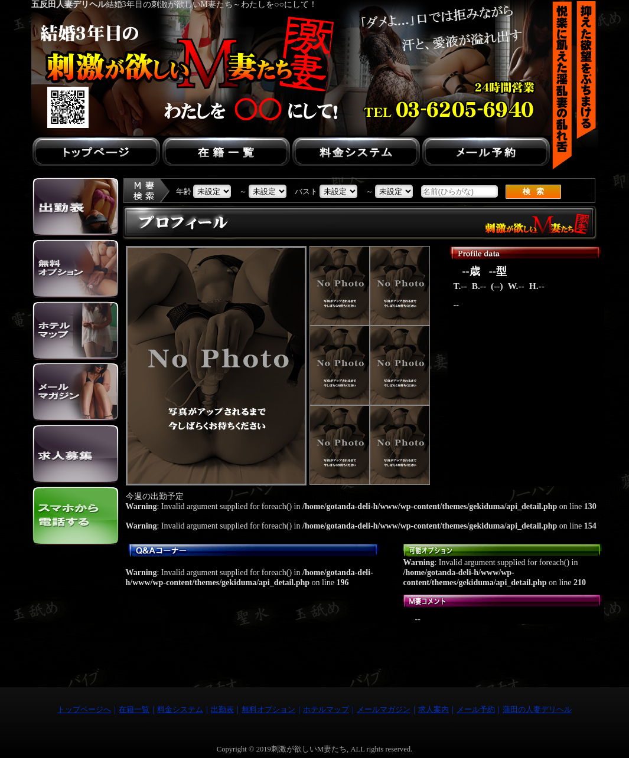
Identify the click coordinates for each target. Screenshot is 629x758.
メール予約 (476, 710)
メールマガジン (383, 710)
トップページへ (84, 710)
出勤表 (222, 710)
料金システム (180, 710)
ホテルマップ (326, 710)
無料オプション (268, 710)
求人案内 (433, 710)
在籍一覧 (134, 710)
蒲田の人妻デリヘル (537, 710)
